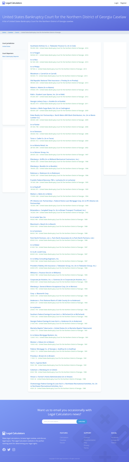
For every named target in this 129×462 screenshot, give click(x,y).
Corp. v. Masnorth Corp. (39, 293)
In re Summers (36, 231)
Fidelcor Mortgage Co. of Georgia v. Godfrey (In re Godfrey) (53, 349)
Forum (62, 443)
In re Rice (33, 60)
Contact (87, 437)
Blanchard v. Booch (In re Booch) (43, 224)
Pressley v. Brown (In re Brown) (42, 356)
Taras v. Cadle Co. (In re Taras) (42, 138)
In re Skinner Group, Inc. (39, 152)
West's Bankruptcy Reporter (10, 56)
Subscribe (82, 421)
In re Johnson (35, 307)
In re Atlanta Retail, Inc (39, 145)
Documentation (90, 440)
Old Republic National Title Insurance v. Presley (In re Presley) (54, 80)
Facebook (114, 437)
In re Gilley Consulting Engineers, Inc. (44, 259)
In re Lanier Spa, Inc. (38, 217)
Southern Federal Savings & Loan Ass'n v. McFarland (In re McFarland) (57, 314)
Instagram (115, 440)
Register (124, 3)
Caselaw (10, 32)
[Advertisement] (115, 75)
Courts (17, 32)
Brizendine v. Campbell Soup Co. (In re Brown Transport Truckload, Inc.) (58, 210)
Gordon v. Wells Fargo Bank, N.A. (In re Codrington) (50, 108)
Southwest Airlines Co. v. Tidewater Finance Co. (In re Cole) (53, 46)
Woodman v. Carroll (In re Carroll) (43, 73)
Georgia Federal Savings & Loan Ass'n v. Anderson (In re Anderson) (56, 321)
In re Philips (35, 67)
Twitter (113, 443)
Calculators (64, 437)
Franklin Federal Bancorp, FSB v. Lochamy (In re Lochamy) (52, 180)
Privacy (86, 445)
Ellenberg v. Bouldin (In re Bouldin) (43, 166)
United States (6, 46)
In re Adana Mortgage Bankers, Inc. (44, 335)
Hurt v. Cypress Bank (38, 363)
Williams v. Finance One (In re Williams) (45, 273)
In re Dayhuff (35, 187)
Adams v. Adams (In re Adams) (42, 87)
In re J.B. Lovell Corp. (38, 252)
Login (116, 3)
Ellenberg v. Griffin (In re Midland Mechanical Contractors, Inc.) (54, 159)
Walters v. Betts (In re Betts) (41, 194)
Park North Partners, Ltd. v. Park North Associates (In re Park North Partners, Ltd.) (62, 238)
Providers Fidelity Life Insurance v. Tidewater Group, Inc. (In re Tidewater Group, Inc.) (63, 266)
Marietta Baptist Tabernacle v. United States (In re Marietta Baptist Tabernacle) (61, 328)
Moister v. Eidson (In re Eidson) (42, 342)
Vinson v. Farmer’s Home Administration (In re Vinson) (51, 377)
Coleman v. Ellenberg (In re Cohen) (43, 370)
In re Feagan (35, 53)
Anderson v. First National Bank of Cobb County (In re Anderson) (55, 300)
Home (4, 32)
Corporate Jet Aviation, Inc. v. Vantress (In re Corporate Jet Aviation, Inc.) (58, 280)
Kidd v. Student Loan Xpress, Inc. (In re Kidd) (47, 94)
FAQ (85, 443)
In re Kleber (34, 245)
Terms (86, 448)
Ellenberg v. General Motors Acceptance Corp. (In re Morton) (53, 286)
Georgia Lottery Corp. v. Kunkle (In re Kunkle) (47, 101)
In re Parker (35, 124)
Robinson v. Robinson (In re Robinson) (45, 173)
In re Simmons (36, 131)
